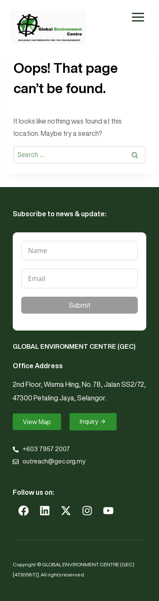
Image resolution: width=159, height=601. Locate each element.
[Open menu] (138, 17)
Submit (79, 305)
